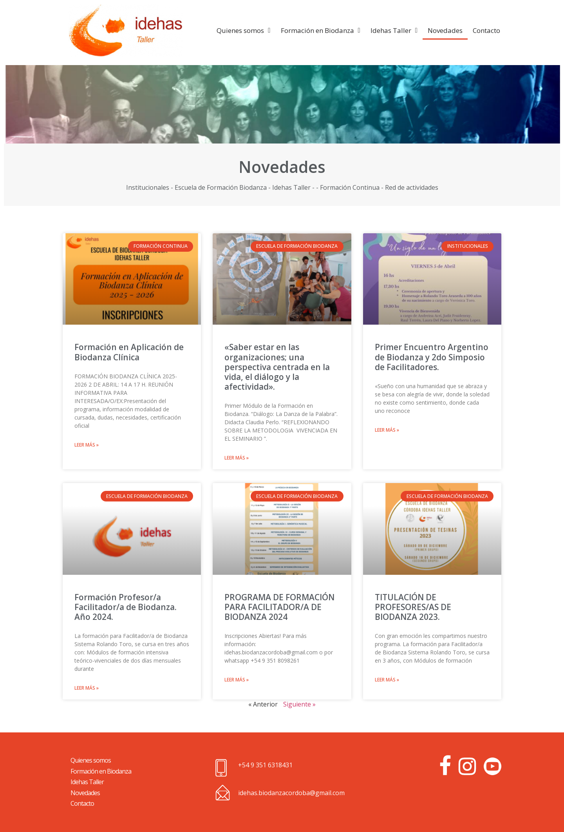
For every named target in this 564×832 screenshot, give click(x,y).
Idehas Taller (394, 30)
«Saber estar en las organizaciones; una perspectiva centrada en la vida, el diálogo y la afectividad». (277, 367)
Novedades (445, 30)
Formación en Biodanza (320, 30)
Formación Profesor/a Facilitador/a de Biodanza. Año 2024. (125, 607)
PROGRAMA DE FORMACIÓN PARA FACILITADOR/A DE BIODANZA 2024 (279, 607)
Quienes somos (243, 30)
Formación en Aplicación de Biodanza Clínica (129, 352)
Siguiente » (299, 704)
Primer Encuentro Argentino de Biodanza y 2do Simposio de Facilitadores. (431, 357)
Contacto (486, 30)
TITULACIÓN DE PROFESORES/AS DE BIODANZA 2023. (413, 607)
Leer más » (86, 444)
